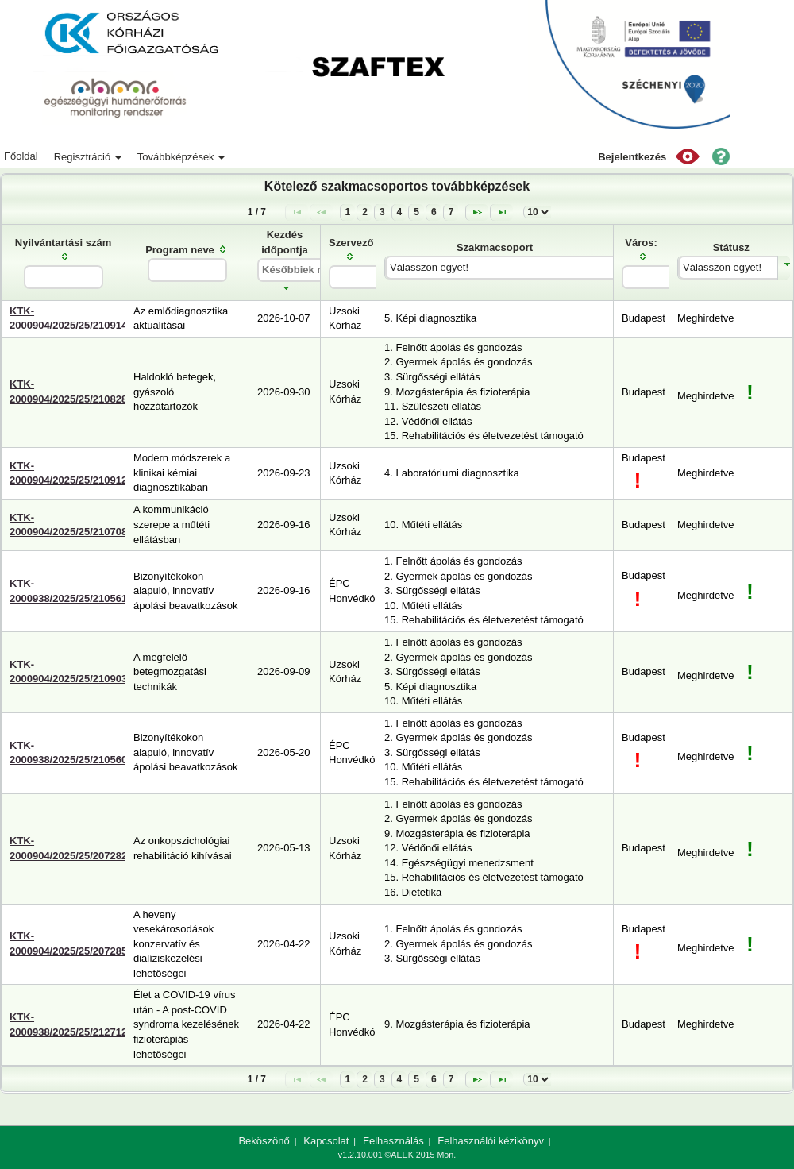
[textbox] (63, 277)
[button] (688, 156)
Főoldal (21, 156)
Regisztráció (87, 157)
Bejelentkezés (632, 157)
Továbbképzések (181, 157)
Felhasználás (393, 1141)
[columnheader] (63, 262)
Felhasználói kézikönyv (490, 1141)
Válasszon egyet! (429, 267)
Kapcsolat (326, 1141)
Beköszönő (263, 1141)
